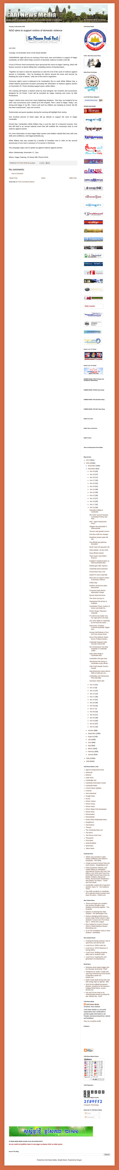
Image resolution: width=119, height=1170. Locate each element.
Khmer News (90, 812)
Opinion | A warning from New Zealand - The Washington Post (96, 912)
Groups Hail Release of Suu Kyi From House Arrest (99, 633)
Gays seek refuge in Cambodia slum (96, 654)
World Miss (89, 846)
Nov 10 (92, 700)
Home (43, 178)
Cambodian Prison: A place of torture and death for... (99, 607)
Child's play (93, 583)
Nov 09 (92, 703)
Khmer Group (90, 804)
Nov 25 (92, 486)
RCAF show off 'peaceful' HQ (99, 547)
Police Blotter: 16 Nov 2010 (98, 550)
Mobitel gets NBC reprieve (98, 566)
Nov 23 (92, 492)
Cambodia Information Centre (96, 783)
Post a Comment (17, 173)
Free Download (91, 793)
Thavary (88, 827)
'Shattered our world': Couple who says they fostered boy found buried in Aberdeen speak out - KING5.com (98, 974)
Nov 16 (92, 507)
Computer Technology (91, 1105)
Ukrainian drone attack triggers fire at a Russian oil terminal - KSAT (97, 968)
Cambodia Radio (91, 785)
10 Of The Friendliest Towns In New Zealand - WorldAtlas (98, 931)
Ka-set (88, 799)
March (90, 748)
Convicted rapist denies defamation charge (97, 591)
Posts (88, 1113)
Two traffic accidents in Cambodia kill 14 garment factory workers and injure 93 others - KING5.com (98, 893)
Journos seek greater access (99, 531)
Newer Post (13, 178)
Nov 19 (92, 498)
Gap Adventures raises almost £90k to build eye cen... (99, 672)
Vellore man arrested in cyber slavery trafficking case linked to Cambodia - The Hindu (96, 859)
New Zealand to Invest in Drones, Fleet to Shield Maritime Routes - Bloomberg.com (97, 926)
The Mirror (89, 833)
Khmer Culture (91, 801)
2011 (88, 460)
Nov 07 (92, 709)
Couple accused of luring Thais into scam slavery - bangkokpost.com (98, 864)
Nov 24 (92, 489)
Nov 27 (92, 480)
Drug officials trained (96, 553)
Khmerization (90, 814)
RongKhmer (90, 822)
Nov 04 (92, 718)
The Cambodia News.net (94, 830)
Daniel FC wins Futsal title (98, 575)
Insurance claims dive (96, 681)
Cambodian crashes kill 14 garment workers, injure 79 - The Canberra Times (98, 887)
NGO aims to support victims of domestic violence (99, 579)
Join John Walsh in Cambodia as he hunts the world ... (99, 621)
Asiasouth (89, 772)
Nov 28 (92, 477)
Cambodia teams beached (98, 569)
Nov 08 (92, 706)
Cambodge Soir (91, 780)
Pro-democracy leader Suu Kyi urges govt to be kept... (99, 617)
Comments (89, 1117)
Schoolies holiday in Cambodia (96, 511)
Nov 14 (92, 688)
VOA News (89, 840)
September (92, 733)
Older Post (73, 178)
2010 (88, 463)
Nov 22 (92, 495)
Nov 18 (92, 501)
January (91, 754)
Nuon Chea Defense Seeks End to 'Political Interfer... (98, 638)
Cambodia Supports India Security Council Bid (98, 643)
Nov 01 (92, 727)
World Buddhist (91, 843)
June (90, 742)
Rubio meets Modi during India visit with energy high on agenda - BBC (98, 981)
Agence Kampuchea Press (95, 770)
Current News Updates (93, 788)
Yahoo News (90, 848)
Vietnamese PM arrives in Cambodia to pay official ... (99, 662)
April (89, 745)
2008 (88, 761)
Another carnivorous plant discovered (98, 586)
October (91, 730)
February (91, 751)
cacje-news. (90, 777)
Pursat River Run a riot (97, 572)
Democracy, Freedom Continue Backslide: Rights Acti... (99, 627)
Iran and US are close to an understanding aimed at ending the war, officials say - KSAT (98, 994)
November (91, 469)
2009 (88, 758)
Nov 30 (92, 471)
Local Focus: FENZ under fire (96, 945)
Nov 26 (92, 483)
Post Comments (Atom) (26, 182)
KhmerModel (90, 817)
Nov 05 (92, 715)
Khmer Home (90, 806)
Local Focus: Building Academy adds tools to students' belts (96, 953)
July (89, 739)
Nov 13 (92, 691)
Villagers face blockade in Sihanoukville (98, 527)
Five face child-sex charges (98, 534)
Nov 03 (92, 721)
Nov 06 (92, 712)
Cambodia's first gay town (98, 658)
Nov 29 (92, 474)
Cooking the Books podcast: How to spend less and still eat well (98, 942)
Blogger (79, 1160)
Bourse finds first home (97, 595)
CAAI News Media (92, 1004)
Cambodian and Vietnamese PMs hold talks (99, 677)
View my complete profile (92, 1021)
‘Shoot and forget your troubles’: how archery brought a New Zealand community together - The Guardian (97, 906)
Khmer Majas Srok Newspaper (96, 809)
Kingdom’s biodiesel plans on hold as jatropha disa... (99, 562)
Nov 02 (92, 724)
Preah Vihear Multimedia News (96, 819)
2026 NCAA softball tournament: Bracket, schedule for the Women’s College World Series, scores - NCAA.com (98, 987)
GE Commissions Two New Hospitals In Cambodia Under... (98, 649)
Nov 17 (92, 504)
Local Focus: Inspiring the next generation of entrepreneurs (96, 958)
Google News (90, 796)
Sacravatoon (90, 825)
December (91, 466)
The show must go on (96, 598)
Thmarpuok (90, 838)
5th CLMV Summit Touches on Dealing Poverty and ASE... (98, 517)
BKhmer (88, 775)
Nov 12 (92, 694)
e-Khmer (89, 791)
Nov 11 (92, 697)
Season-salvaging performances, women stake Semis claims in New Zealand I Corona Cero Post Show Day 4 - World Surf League (98, 919)
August (90, 736)
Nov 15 (92, 685)
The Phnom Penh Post (93, 835)
